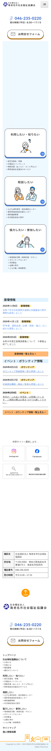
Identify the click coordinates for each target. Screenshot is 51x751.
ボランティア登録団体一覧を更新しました (23, 371)
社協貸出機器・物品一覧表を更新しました (23, 384)
